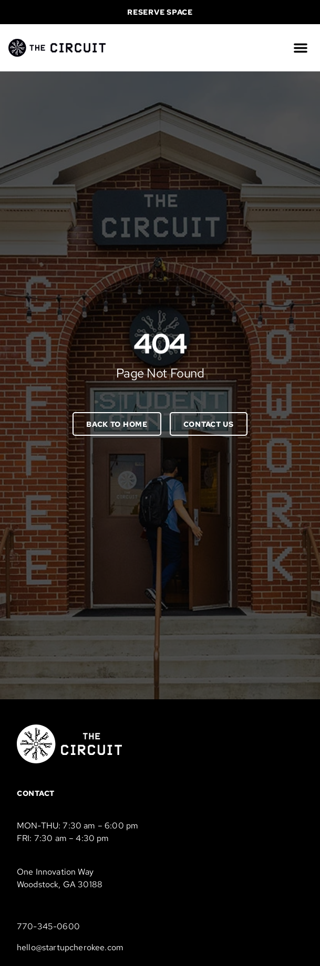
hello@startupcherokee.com (70, 947)
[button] (301, 48)
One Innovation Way (55, 871)
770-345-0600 (48, 926)
